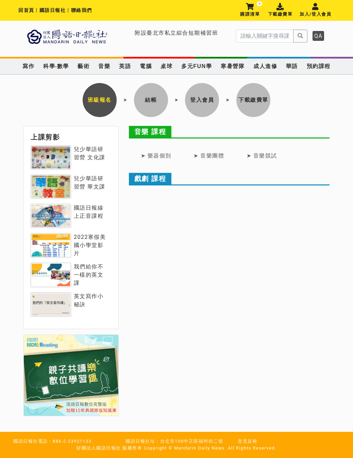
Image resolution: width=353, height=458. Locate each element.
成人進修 (265, 66)
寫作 (28, 66)
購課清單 (250, 10)
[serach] (264, 36)
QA (318, 36)
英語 (125, 66)
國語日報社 (53, 10)
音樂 (104, 66)
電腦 (146, 66)
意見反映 (247, 441)
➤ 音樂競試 (262, 155)
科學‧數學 (56, 66)
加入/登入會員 (315, 10)
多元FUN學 (196, 66)
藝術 (83, 66)
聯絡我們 (81, 10)
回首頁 (26, 10)
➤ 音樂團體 (209, 155)
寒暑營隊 (233, 66)
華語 (292, 66)
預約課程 (319, 66)
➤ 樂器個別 (156, 155)
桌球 (166, 66)
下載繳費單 (280, 10)
